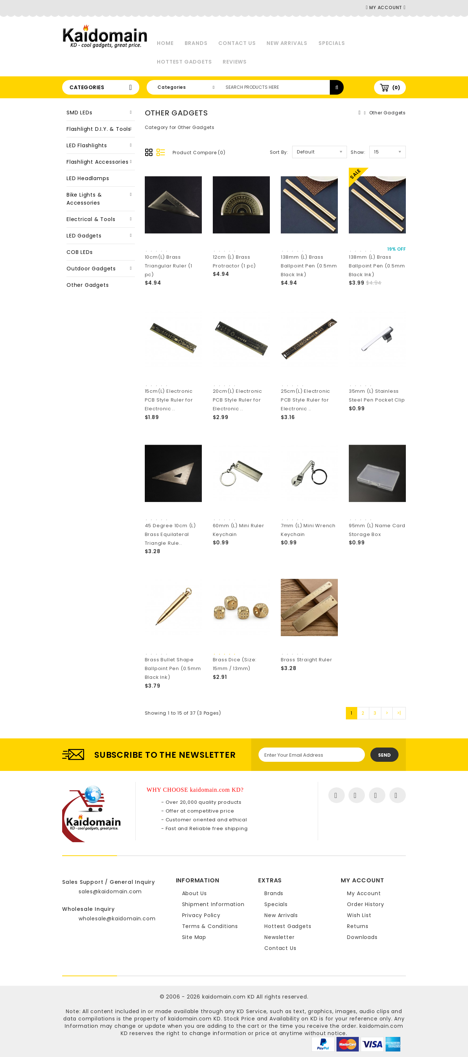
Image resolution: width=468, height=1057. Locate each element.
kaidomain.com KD (228, 996)
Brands (196, 43)
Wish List (359, 915)
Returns (358, 926)
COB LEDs (80, 252)
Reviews (235, 61)
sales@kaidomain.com (110, 891)
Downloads (362, 937)
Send (384, 755)
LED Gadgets (84, 235)
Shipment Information (213, 904)
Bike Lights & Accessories (84, 198)
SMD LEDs (79, 112)
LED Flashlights (87, 145)
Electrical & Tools (91, 219)
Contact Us (237, 43)
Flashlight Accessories (98, 162)
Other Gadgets (88, 285)
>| (399, 713)
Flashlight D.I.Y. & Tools (99, 129)
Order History (365, 904)
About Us (194, 893)
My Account (364, 893)
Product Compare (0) (199, 152)
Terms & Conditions (210, 926)
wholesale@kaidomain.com (117, 918)
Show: (358, 152)
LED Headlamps (88, 178)
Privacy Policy (201, 915)
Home (165, 43)
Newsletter (279, 937)
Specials (331, 43)
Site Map (194, 937)
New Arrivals (287, 43)
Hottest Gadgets (184, 61)
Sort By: (279, 152)
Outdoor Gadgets (91, 268)
